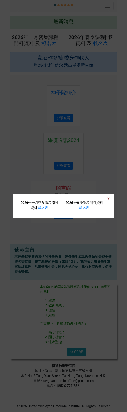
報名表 (43, 208)
